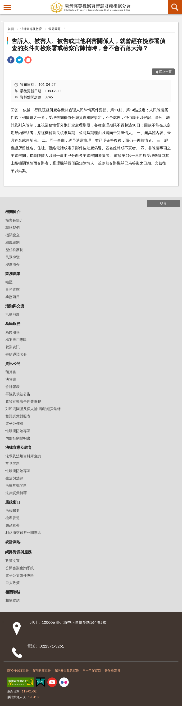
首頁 (11, 29)
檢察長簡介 (14, 220)
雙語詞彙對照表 (17, 416)
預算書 (10, 372)
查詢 (175, 7)
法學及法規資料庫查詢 (23, 456)
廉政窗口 (12, 502)
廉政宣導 (12, 525)
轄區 (9, 282)
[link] (10, 60)
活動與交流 (14, 306)
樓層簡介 (12, 264)
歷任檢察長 (14, 249)
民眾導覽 (12, 257)
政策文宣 (12, 560)
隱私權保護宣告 (18, 670)
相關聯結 (12, 592)
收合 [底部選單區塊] (163, 203)
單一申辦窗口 (91, 670)
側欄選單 (7, 7)
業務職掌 (12, 273)
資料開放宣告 (41, 670)
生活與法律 (14, 478)
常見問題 (54, 29)
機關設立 (12, 235)
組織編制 (12, 242)
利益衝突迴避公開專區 (23, 532)
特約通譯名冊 (16, 354)
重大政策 (12, 582)
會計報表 (12, 386)
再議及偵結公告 (17, 394)
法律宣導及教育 (31, 29)
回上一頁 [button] (165, 71)
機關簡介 (12, 211)
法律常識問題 (16, 485)
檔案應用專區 (16, 339)
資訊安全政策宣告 (66, 670)
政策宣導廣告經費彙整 (23, 401)
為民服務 (12, 323)
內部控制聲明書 (17, 438)
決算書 (10, 379)
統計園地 (12, 541)
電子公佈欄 (14, 423)
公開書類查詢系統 (19, 568)
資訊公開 (12, 363)
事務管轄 (12, 289)
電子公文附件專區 (19, 575)
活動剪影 (12, 314)
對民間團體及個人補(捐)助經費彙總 (33, 408)
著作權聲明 (112, 670)
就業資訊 (12, 347)
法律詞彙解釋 (16, 493)
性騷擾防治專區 (17, 431)
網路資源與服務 (18, 552)
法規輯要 (12, 510)
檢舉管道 (12, 518)
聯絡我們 (12, 227)
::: (4, 3)
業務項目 (12, 297)
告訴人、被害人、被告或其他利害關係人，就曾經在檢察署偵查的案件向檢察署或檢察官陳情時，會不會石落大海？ (88, 44)
